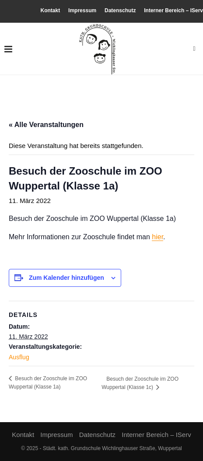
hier (157, 237)
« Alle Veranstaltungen (46, 124)
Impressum (82, 10)
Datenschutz (120, 10)
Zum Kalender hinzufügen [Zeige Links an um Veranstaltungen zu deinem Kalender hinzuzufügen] (66, 277)
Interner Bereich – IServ (173, 10)
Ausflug (19, 357)
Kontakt (50, 10)
